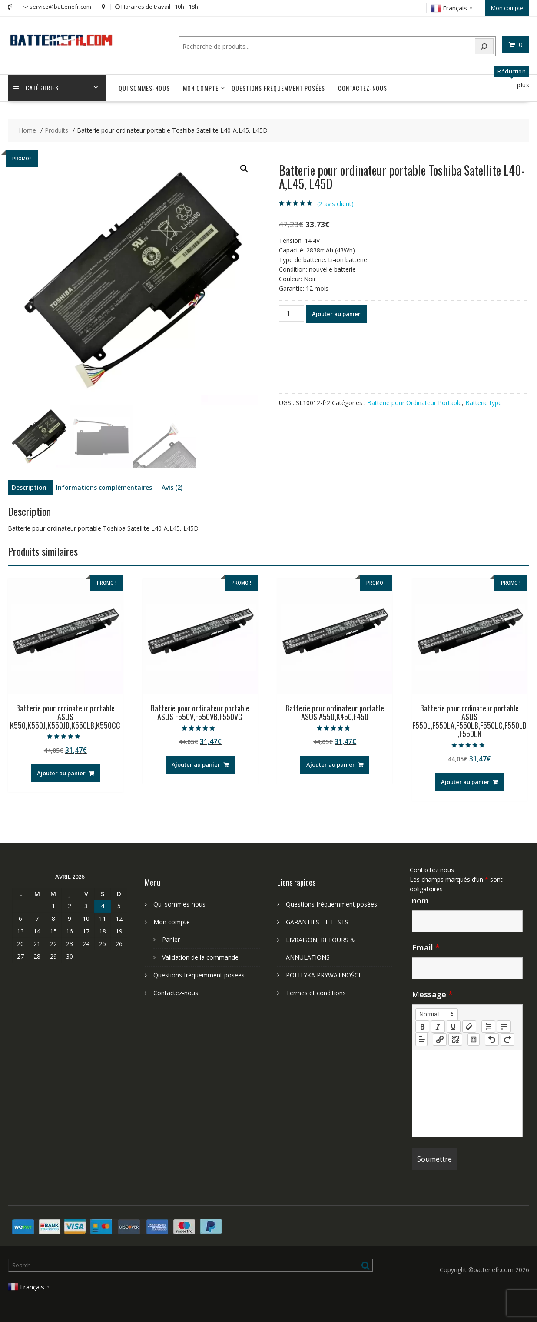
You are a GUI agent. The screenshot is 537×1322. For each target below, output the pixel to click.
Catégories (37, 87)
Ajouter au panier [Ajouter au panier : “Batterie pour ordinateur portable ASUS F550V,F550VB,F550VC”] (196, 763)
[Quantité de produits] (291, 312)
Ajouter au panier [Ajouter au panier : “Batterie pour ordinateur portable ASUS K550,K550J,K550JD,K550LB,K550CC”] (61, 772)
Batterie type (483, 402)
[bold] (422, 1026)
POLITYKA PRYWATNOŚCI (323, 974)
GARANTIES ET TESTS (317, 921)
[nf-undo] (492, 1038)
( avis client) (335, 202)
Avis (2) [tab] (172, 486)
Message (432, 993)
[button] (244, 168)
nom (420, 899)
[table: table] (473, 1038)
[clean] (469, 1026)
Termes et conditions (316, 992)
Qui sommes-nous (144, 87)
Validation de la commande (200, 956)
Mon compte (507, 7)
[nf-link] (440, 1038)
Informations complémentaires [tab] (104, 486)
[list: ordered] (488, 1026)
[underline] (454, 1026)
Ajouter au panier (336, 313)
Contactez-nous (362, 87)
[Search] (484, 45)
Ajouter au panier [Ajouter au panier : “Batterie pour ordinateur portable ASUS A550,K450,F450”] (330, 763)
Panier (171, 938)
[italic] (438, 1026)
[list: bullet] (504, 1026)
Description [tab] (29, 486)
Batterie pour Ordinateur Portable (414, 402)
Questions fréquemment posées (278, 87)
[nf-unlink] (455, 1038)
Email (426, 946)
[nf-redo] (507, 1038)
